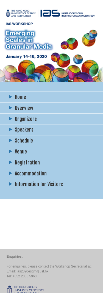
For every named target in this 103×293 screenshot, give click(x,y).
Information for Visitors (39, 184)
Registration (27, 163)
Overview (24, 108)
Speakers (24, 130)
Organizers (26, 119)
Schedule (24, 141)
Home (20, 97)
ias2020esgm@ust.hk (33, 271)
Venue (21, 152)
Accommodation (31, 173)
